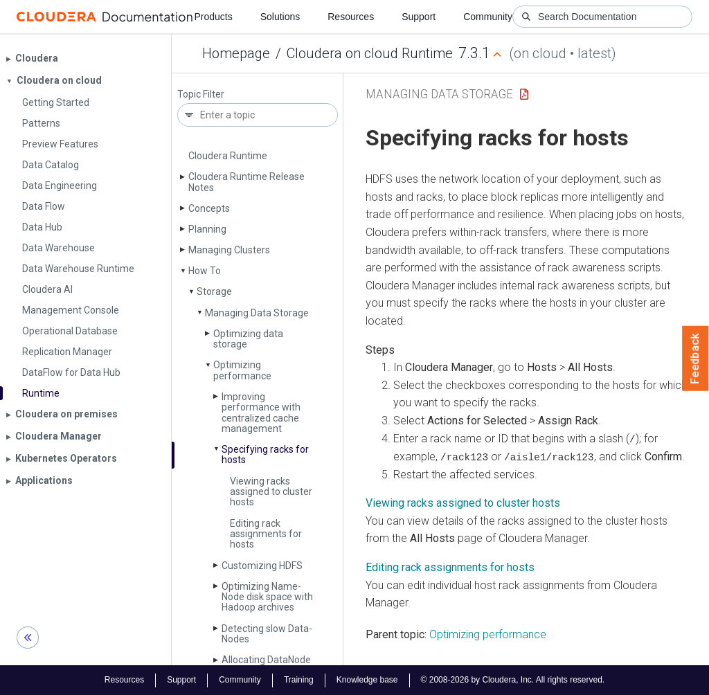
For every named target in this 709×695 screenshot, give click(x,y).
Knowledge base (367, 680)
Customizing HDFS (262, 565)
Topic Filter (200, 94)
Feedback (695, 358)
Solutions (280, 16)
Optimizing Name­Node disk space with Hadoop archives (267, 597)
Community (487, 16)
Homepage (236, 53)
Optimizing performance (242, 370)
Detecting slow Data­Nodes (267, 633)
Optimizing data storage (248, 339)
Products (213, 16)
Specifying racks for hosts (265, 454)
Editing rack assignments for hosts (266, 534)
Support (419, 16)
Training (299, 680)
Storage (214, 291)
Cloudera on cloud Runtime (370, 53)
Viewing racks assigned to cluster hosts (271, 492)
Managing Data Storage (257, 312)
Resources (350, 16)
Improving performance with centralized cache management (261, 412)
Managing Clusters (229, 249)
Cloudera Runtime (227, 155)
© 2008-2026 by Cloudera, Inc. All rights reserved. (513, 680)
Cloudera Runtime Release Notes (246, 181)
